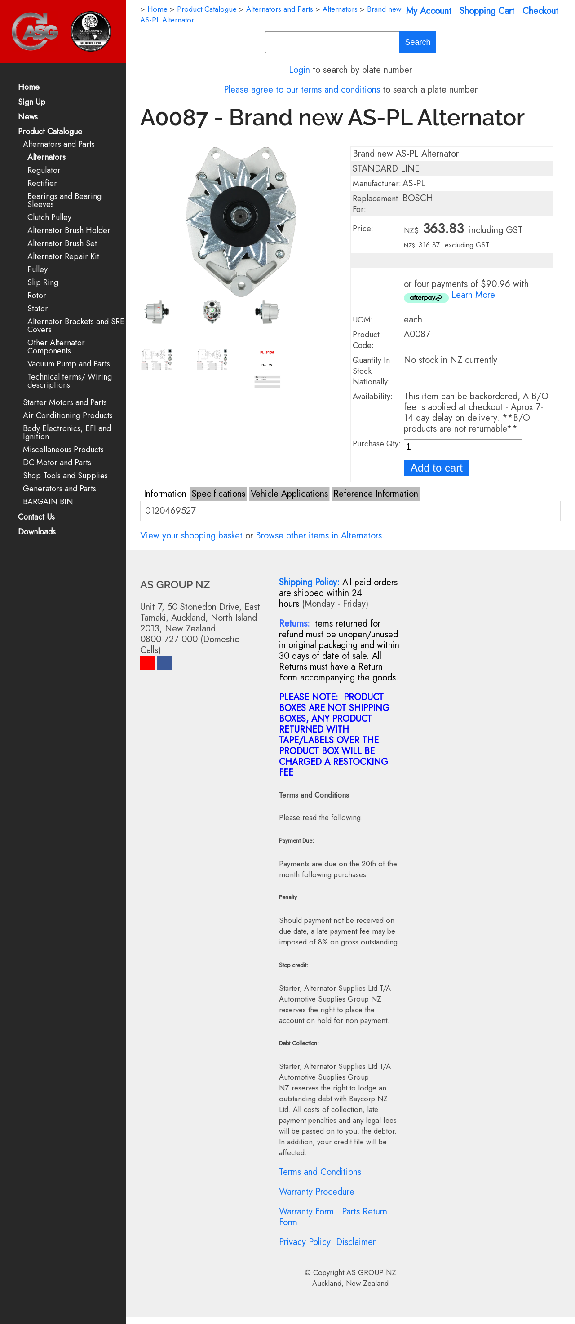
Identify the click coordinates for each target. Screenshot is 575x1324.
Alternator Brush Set (62, 243)
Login (299, 69)
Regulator (44, 170)
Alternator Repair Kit (63, 256)
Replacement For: (375, 204)
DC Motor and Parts (57, 463)
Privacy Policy (305, 1242)
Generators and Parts (59, 489)
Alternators (46, 157)
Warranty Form (306, 1211)
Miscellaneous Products (63, 450)
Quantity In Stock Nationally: (371, 371)
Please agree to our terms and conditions (302, 89)
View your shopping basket (191, 535)
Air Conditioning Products (68, 415)
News (28, 117)
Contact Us (36, 517)
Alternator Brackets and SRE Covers (75, 326)
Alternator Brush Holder (69, 230)
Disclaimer (356, 1242)
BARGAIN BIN (48, 502)
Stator (37, 309)
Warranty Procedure (316, 1191)
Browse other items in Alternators (319, 535)
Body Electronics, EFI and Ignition (67, 432)
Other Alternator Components (56, 347)
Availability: (373, 396)
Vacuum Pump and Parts (68, 364)
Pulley (37, 269)
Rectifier (42, 183)
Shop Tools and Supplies (65, 476)
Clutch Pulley (49, 217)
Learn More (473, 294)
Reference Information (375, 493)
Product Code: (366, 340)
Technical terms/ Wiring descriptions (69, 381)
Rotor (36, 295)
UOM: (363, 320)
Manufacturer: (377, 184)
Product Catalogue (50, 132)
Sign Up (31, 102)
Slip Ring (42, 282)
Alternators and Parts (59, 144)
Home (29, 88)
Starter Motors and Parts (65, 402)
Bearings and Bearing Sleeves (64, 200)
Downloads (37, 532)
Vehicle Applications (289, 493)
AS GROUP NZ (371, 1272)
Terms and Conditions (320, 1171)
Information (165, 493)
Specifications (218, 493)
